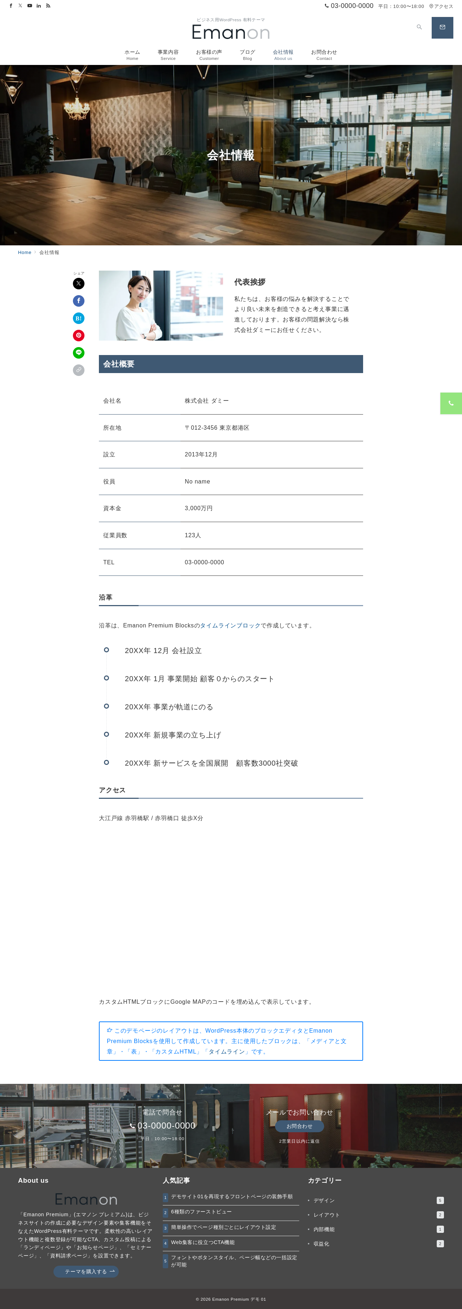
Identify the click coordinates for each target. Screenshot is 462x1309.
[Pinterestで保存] (78, 335)
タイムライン (227, 1051)
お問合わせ (300, 1126)
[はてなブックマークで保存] (78, 318)
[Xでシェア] (78, 283)
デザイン (379, 1200)
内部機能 (379, 1229)
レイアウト (379, 1214)
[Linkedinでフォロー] (39, 6)
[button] (78, 370)
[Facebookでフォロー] (11, 6)
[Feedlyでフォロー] (48, 6)
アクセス (441, 6)
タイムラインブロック (230, 625)
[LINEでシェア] (78, 353)
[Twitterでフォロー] (20, 6)
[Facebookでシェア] (78, 301)
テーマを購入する (90, 1271)
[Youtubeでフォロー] (29, 6)
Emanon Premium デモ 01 (239, 1299)
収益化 (379, 1243)
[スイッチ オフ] (419, 27)
